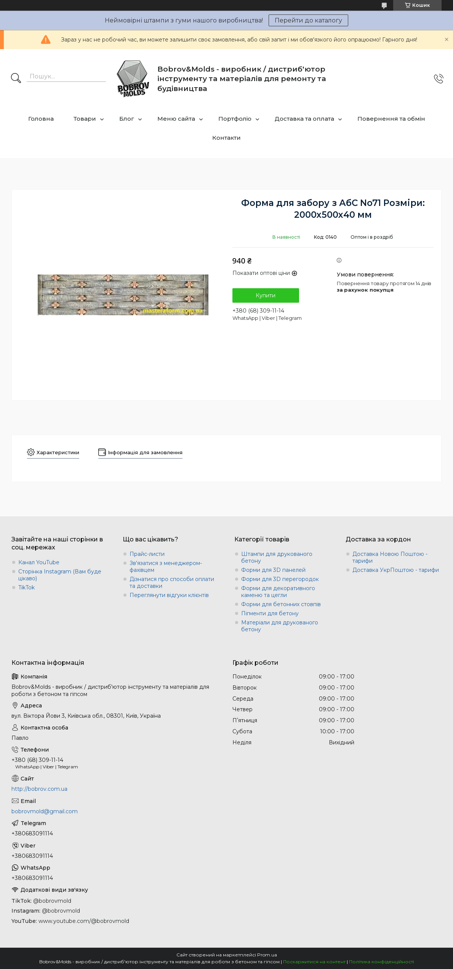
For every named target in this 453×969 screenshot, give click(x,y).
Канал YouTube (38, 562)
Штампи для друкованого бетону (276, 557)
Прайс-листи (147, 554)
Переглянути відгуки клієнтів (169, 595)
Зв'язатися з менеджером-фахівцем (166, 566)
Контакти (226, 137)
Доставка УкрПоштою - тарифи (395, 570)
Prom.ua (267, 955)
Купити (265, 295)
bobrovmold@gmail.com (44, 811)
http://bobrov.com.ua (39, 788)
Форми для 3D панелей (273, 570)
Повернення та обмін (391, 118)
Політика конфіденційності (381, 961)
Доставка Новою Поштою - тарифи (389, 557)
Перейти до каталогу (308, 20)
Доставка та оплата (304, 118)
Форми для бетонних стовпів (281, 604)
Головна (41, 118)
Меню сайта (176, 118)
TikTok (26, 587)
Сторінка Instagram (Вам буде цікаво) (59, 575)
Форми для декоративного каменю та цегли (278, 592)
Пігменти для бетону (270, 613)
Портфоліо (234, 118)
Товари (85, 118)
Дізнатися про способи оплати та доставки (172, 582)
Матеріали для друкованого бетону (279, 626)
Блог (126, 118)
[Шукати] (16, 79)
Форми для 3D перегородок (280, 579)
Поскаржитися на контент (314, 961)
